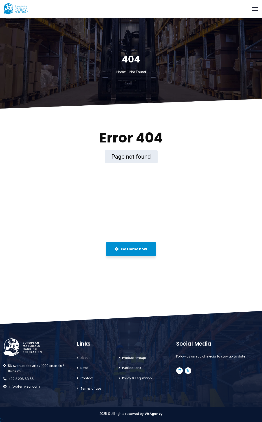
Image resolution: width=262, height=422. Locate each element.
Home (121, 72)
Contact (87, 378)
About (85, 357)
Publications (131, 368)
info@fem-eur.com (24, 386)
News (84, 368)
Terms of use (90, 388)
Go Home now (131, 249)
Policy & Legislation (137, 378)
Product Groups (134, 357)
